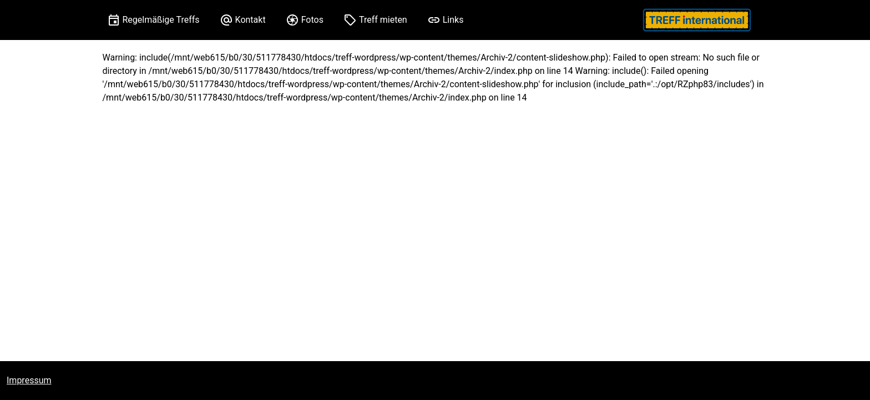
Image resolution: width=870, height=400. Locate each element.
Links (453, 19)
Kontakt (250, 19)
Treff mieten (383, 19)
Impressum (29, 380)
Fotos (312, 19)
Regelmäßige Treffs (161, 19)
